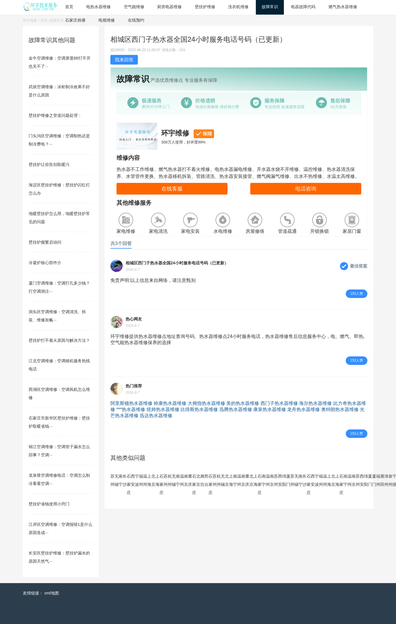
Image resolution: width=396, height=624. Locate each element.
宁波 (137, 480)
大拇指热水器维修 (206, 403)
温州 (145, 480)
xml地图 (51, 593)
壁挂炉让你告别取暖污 (49, 164)
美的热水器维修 (242, 403)
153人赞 (356, 294)
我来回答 (124, 59)
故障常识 (57, 20)
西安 (133, 480)
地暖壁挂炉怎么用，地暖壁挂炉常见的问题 (59, 217)
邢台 (206, 480)
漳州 (386, 480)
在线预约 (136, 20)
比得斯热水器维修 (199, 409)
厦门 (288, 480)
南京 (186, 480)
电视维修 (106, 20)
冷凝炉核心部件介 (45, 262)
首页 (44, 20)
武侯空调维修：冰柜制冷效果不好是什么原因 (59, 90)
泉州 (390, 480)
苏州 (112, 480)
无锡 (116, 480)
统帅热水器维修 (163, 409)
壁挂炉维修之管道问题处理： (55, 115)
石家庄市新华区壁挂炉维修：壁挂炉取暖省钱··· (59, 422)
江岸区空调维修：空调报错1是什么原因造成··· (60, 528)
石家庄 (129, 484)
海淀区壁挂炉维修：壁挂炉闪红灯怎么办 (59, 189)
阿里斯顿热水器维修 (131, 403)
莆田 (382, 480)
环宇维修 (30, 20)
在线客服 (172, 189)
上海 (149, 480)
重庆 (190, 480)
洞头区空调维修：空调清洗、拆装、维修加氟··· (57, 315)
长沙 (125, 480)
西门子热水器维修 (279, 403)
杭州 (170, 480)
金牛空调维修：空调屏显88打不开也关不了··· (60, 62)
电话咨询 (305, 189)
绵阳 (284, 480)
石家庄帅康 (75, 20)
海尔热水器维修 (315, 403)
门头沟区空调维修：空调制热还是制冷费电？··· (59, 140)
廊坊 (202, 480)
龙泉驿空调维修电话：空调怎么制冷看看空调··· (59, 479)
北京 (153, 480)
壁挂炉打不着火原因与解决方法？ (59, 340)
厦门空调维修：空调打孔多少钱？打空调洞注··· (59, 287)
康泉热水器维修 (269, 409)
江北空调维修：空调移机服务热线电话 (59, 364)
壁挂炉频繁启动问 (45, 242)
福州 (141, 480)
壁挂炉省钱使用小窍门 (49, 504)
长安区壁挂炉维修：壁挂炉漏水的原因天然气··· (59, 557)
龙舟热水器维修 (303, 409)
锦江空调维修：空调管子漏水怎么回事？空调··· (59, 450)
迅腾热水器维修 (235, 409)
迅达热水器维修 (156, 415)
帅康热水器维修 (170, 403)
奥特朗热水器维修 (340, 409)
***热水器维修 (130, 409)
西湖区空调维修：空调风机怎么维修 (59, 393)
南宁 (121, 480)
